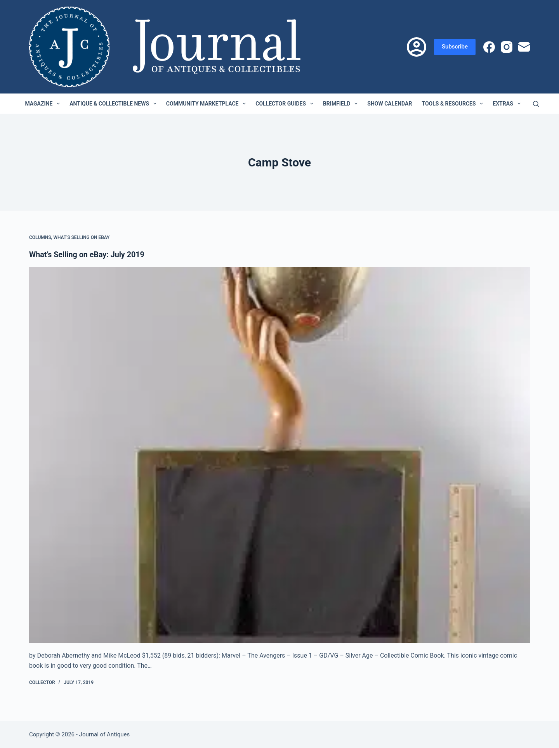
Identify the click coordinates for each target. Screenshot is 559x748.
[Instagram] (506, 47)
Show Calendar (389, 103)
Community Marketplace (207, 103)
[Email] (524, 47)
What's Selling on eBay (81, 237)
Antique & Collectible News (114, 103)
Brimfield (342, 103)
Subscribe (455, 46)
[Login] (416, 47)
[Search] (536, 104)
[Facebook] (489, 47)
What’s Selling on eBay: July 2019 (87, 254)
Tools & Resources (454, 103)
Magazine (44, 103)
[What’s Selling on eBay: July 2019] (279, 455)
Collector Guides (285, 103)
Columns (40, 237)
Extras (508, 103)
